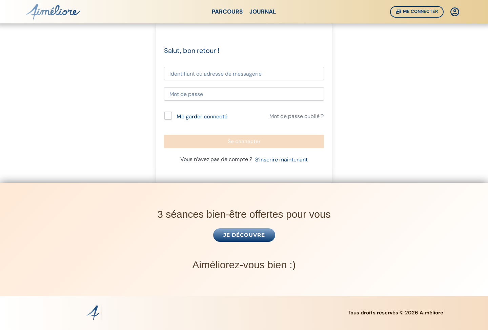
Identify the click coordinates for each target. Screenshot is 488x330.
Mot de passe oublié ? (296, 116)
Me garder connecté (202, 116)
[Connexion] (454, 11)
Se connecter (244, 141)
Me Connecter (417, 11)
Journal (262, 11)
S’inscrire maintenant (281, 159)
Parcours (227, 11)
